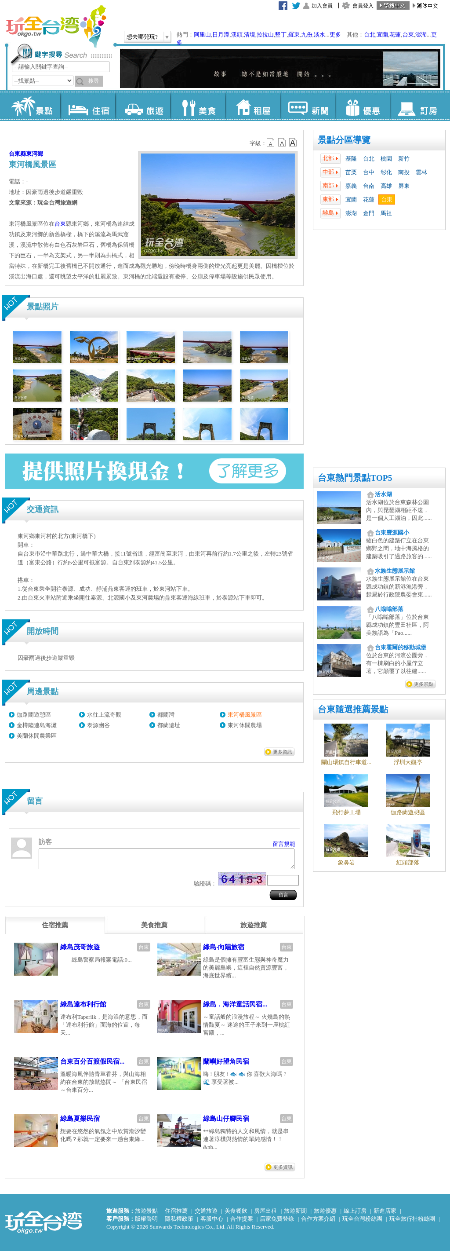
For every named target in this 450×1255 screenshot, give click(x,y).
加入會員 (322, 6)
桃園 (386, 158)
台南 (368, 186)
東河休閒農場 (245, 725)
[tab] (55, 929)
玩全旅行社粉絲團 (412, 1222)
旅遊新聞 (295, 1214)
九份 (306, 34)
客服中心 (211, 1222)
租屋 (252, 105)
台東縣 (17, 153)
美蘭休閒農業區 (37, 735)
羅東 (294, 34)
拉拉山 (265, 34)
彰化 (386, 172)
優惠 (362, 105)
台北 (369, 34)
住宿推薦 (176, 1214)
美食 (197, 105)
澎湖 (421, 34)
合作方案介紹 (318, 1222)
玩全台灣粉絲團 (362, 1222)
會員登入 (363, 6)
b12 (271, 142)
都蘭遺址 (168, 725)
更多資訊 (282, 751)
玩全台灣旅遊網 (55, 26)
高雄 (386, 186)
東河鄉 (34, 153)
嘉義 (351, 186)
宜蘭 (382, 34)
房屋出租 (265, 1214)
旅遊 (142, 105)
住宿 (87, 105)
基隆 (351, 158)
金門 (368, 213)
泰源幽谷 (98, 725)
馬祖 (386, 213)
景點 (32, 105)
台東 (408, 34)
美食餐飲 (236, 1214)
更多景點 (423, 684)
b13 (282, 142)
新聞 (307, 105)
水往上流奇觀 (104, 714)
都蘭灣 (165, 714)
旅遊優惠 (325, 1214)
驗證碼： (205, 887)
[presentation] (55, 929)
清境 (249, 34)
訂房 (417, 105)
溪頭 (237, 34)
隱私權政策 (179, 1222)
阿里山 (202, 34)
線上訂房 (355, 1214)
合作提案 (241, 1222)
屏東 (404, 186)
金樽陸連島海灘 (37, 725)
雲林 (421, 172)
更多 (335, 34)
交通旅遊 (206, 1214)
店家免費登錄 (277, 1222)
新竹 (404, 158)
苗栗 (351, 172)
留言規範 (283, 844)
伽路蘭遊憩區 (34, 714)
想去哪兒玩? (142, 36)
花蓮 (395, 34)
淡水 (319, 34)
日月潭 (220, 34)
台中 (368, 172)
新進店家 (385, 1214)
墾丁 (281, 34)
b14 (293, 142)
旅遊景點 (146, 1214)
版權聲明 (146, 1222)
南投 (404, 172)
